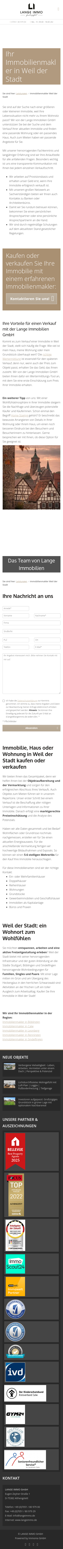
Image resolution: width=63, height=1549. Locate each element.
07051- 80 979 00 (18, 22)
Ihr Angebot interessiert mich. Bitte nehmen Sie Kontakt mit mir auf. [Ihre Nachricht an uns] (31, 673)
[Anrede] (16, 608)
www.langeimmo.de (26, 1520)
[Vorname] (16, 615)
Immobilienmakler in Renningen (22, 1035)
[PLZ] (16, 640)
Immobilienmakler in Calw (18, 1026)
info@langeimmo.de (24, 1515)
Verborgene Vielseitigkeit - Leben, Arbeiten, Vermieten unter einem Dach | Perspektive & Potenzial (36, 1068)
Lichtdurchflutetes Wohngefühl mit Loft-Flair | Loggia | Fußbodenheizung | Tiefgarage (37, 1085)
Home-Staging (19, 415)
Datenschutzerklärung (27, 700)
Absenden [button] (31, 728)
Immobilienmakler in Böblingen (21, 1022)
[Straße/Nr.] (31, 631)
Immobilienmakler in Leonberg (21, 1030)
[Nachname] (47, 615)
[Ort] (47, 640)
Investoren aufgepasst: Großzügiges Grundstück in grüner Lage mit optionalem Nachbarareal (37, 1102)
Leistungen (21, 93)
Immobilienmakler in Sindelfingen (23, 1039)
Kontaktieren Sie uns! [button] (29, 298)
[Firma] (31, 623)
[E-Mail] (47, 647)
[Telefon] (16, 647)
